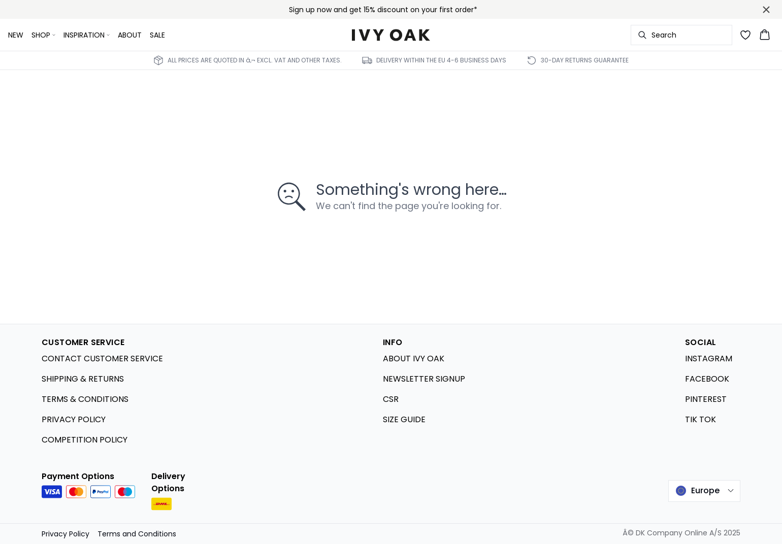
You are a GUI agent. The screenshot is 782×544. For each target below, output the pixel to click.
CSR (391, 399)
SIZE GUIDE (404, 419)
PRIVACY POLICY (74, 419)
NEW (15, 35)
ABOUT (130, 35)
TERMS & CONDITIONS (85, 399)
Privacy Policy (65, 534)
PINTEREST (706, 399)
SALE (157, 35)
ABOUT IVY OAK (413, 358)
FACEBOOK (707, 379)
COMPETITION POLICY (84, 440)
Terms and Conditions (136, 534)
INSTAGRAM (708, 358)
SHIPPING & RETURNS (83, 379)
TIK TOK (700, 419)
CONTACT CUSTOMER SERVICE (102, 358)
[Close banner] (766, 9)
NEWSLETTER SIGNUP (424, 379)
